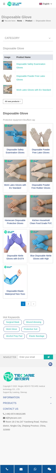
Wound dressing (33, 322)
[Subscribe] (48, 357)
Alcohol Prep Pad (14, 336)
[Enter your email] (30, 357)
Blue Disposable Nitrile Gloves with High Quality (40, 257)
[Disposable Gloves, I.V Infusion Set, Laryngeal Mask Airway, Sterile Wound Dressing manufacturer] (19, 377)
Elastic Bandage (36, 336)
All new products (12, 101)
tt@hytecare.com (14, 418)
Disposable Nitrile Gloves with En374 (15, 257)
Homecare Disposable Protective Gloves (15, 221)
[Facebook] (50, 364)
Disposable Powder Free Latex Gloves (30, 78)
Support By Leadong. (11, 392)
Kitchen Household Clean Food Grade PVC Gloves (41, 222)
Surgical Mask (12, 322)
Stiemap (23, 392)
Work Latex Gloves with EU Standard (33, 90)
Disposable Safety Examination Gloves (30, 66)
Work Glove (11, 329)
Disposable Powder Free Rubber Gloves (41, 186)
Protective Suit (30, 329)
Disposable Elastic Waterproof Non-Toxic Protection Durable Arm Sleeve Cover (15, 292)
